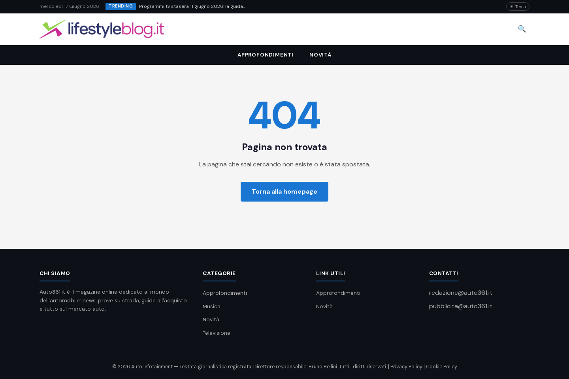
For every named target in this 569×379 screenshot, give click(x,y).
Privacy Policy (406, 367)
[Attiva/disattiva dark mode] (517, 6)
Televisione (216, 333)
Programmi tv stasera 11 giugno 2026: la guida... (192, 6)
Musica (211, 306)
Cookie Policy (441, 367)
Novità (320, 54)
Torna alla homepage (284, 191)
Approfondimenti (265, 54)
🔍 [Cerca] (522, 29)
